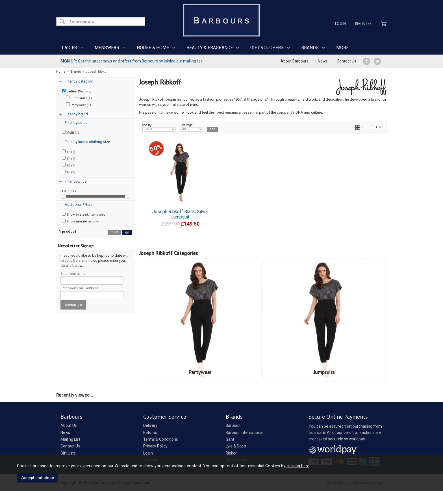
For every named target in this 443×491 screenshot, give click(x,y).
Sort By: (159, 127)
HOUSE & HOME (153, 47)
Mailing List (70, 439)
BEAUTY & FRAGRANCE (209, 47)
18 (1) (68, 172)
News (322, 61)
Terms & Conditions (160, 439)
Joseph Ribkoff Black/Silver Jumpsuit (180, 214)
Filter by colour (77, 122)
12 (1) (68, 151)
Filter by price (75, 181)
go (127, 232)
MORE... (343, 47)
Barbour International (244, 432)
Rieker (231, 453)
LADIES (69, 47)
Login (340, 23)
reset (114, 232)
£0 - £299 (69, 191)
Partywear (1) (78, 104)
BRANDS (310, 47)
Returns (150, 432)
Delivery (150, 425)
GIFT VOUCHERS (267, 47)
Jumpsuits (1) (79, 98)
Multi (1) (70, 132)
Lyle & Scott (236, 446)
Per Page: (192, 127)
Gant (230, 439)
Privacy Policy (155, 446)
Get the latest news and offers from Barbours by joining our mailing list (131, 61)
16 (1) (68, 165)
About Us (68, 425)
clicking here (297, 466)
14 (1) (68, 158)
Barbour (233, 425)
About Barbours (295, 61)
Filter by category (79, 81)
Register (363, 23)
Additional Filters (78, 204)
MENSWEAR (107, 47)
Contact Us (346, 61)
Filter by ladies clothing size (87, 142)
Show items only (83, 214)
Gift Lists (68, 453)
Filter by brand (76, 114)
